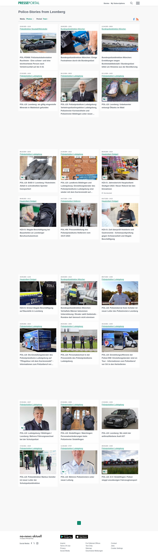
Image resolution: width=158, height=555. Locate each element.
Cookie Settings (117, 547)
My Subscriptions (118, 3)
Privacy (63, 547)
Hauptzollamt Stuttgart (110, 154)
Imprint (62, 542)
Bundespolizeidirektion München (73, 29)
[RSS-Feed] (137, 19)
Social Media (65, 550)
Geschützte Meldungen (94, 550)
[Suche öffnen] (131, 3)
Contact (114, 542)
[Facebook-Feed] (134, 19)
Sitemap (89, 547)
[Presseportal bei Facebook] (31, 543)
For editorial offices (93, 542)
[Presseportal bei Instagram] (36, 542)
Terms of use (65, 545)
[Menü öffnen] (138, 3)
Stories (106, 3)
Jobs (113, 545)
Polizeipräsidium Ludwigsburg (31, 76)
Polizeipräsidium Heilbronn (71, 201)
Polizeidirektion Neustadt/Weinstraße (33, 29)
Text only (89, 545)
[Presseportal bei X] (33, 543)
